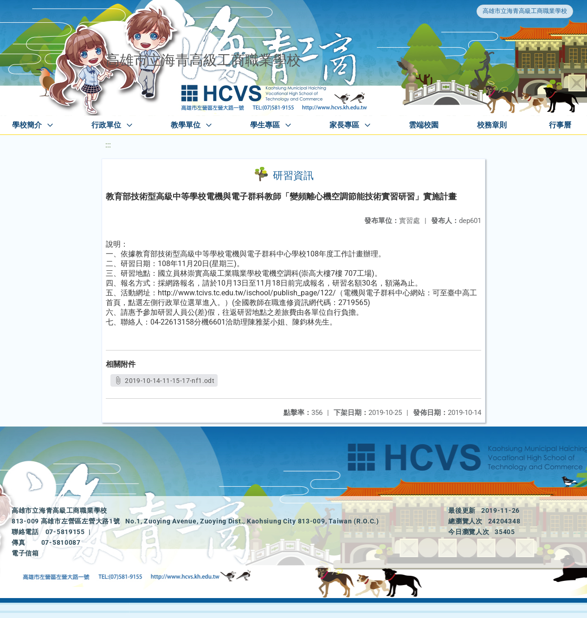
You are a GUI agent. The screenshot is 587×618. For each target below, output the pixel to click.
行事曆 (560, 125)
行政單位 (106, 125)
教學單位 (185, 125)
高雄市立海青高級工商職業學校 (525, 10)
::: (108, 144)
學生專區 (265, 125)
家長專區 (344, 125)
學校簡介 (27, 125)
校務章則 (492, 125)
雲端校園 (424, 125)
